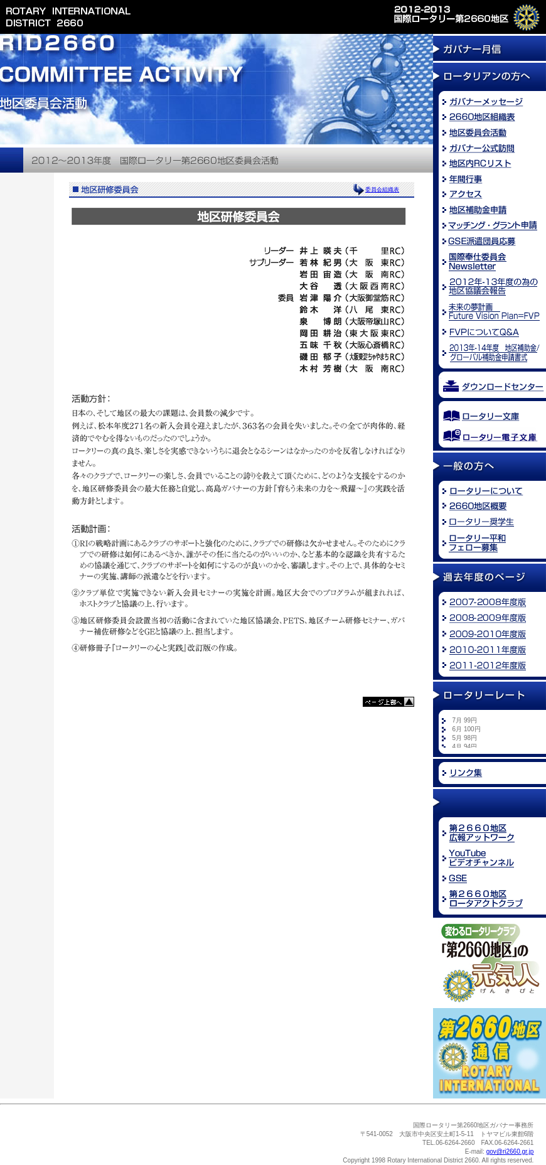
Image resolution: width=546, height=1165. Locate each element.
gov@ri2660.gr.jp (510, 1151)
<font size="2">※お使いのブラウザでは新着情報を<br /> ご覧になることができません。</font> (492, 732)
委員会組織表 (382, 189)
